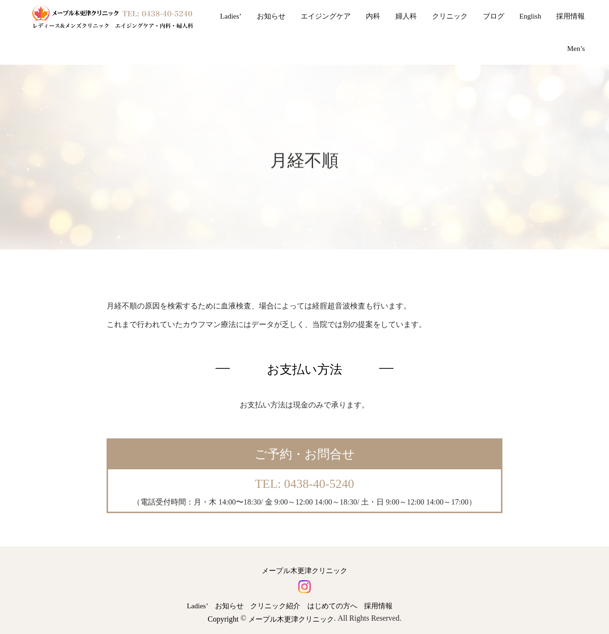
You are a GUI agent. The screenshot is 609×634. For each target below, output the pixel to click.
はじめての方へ (332, 606)
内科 (373, 16)
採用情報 (570, 16)
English (530, 16)
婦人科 (406, 16)
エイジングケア (326, 16)
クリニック (450, 16)
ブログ (493, 16)
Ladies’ (231, 16)
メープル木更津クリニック (304, 571)
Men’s (576, 48)
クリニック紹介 (275, 606)
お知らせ (271, 16)
